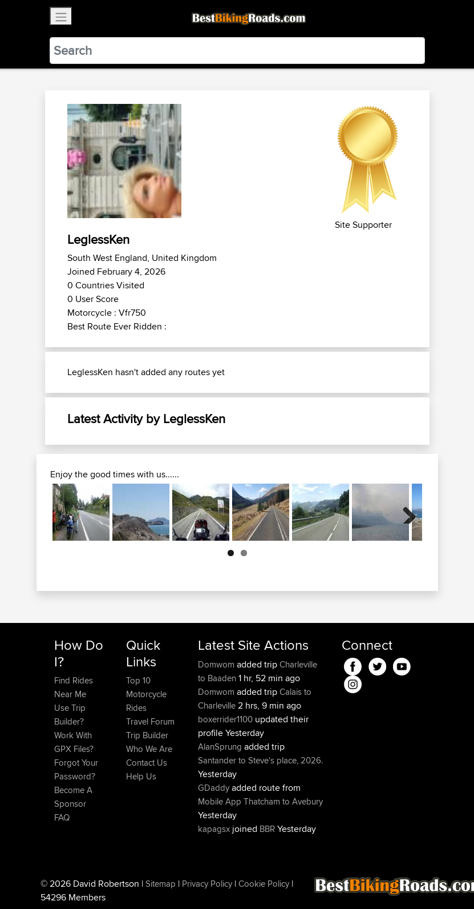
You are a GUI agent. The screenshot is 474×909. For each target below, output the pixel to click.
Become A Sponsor (73, 797)
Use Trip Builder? (70, 714)
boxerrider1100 (226, 719)
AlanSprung (221, 747)
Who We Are (149, 749)
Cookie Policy (263, 884)
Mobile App (219, 801)
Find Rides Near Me (73, 687)
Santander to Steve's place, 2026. (260, 760)
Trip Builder (147, 735)
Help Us (141, 776)
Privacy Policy (207, 884)
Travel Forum (150, 721)
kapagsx (215, 829)
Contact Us (146, 763)
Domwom (217, 664)
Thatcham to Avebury (283, 801)
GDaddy (215, 788)
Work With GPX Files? (74, 742)
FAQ (62, 817)
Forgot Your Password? (76, 769)
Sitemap (160, 884)
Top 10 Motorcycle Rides (146, 694)
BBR (267, 829)
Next (405, 512)
